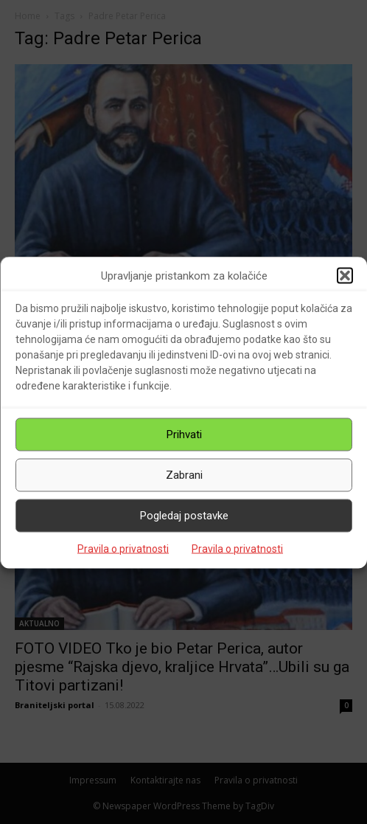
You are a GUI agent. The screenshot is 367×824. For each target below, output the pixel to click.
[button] (345, 276)
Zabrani (184, 475)
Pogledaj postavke (184, 515)
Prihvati (184, 434)
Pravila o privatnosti (123, 548)
